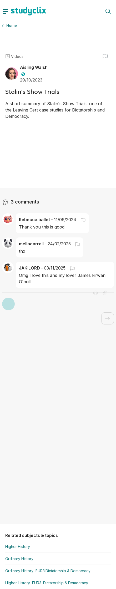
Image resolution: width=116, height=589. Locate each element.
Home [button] (11, 25)
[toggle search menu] (108, 11)
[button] (81, 213)
